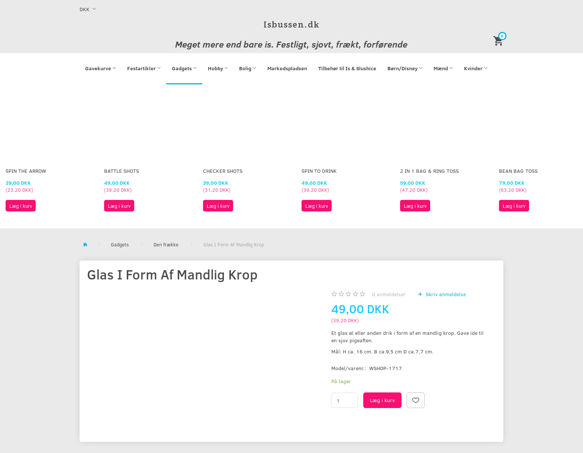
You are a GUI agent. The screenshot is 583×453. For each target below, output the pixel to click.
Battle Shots (121, 170)
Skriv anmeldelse (445, 294)
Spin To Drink (319, 170)
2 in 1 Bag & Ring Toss (429, 170)
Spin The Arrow (26, 170)
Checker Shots (222, 170)
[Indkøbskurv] (499, 40)
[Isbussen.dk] (292, 24)
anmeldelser (389, 294)
